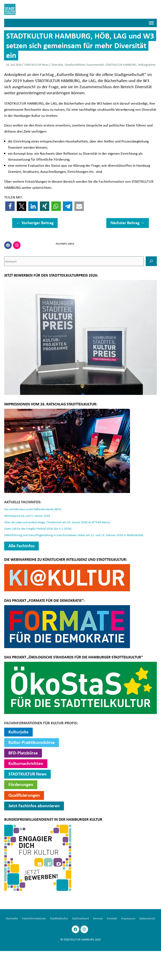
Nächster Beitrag (127, 223)
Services (110, 919)
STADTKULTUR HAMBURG (120, 66)
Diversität (57, 66)
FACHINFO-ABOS (64, 244)
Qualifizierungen (24, 796)
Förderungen (20, 785)
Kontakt (125, 919)
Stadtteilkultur (68, 919)
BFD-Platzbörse (23, 754)
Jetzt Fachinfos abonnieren (34, 806)
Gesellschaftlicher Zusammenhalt (84, 66)
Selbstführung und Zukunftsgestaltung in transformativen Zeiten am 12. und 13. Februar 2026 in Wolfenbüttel (78, 536)
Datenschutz (80, 926)
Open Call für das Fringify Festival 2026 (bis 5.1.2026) (40, 529)
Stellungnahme (147, 66)
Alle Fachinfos (21, 546)
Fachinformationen (42, 919)
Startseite (18, 919)
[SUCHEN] (151, 262)
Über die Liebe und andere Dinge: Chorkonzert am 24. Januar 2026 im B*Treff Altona (62, 523)
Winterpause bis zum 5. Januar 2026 (28, 516)
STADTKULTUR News (36, 66)
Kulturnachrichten (25, 764)
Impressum (141, 919)
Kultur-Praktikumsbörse (31, 743)
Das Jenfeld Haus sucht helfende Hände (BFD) (35, 510)
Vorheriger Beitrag (34, 223)
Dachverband (91, 919)
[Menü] (151, 23)
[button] (10, 207)
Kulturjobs (18, 732)
